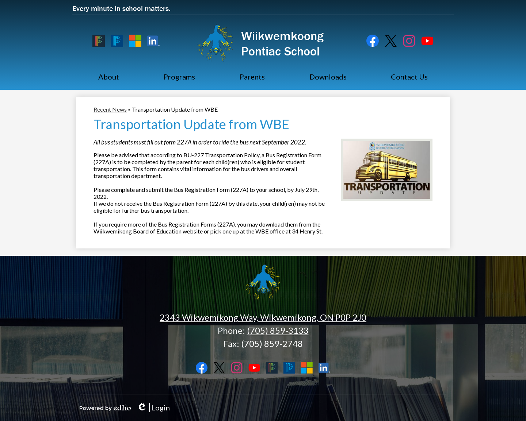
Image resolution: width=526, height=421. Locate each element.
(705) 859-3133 (278, 330)
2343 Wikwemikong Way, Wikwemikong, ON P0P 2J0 (263, 317)
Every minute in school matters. (121, 8)
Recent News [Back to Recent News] (110, 109)
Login (153, 407)
